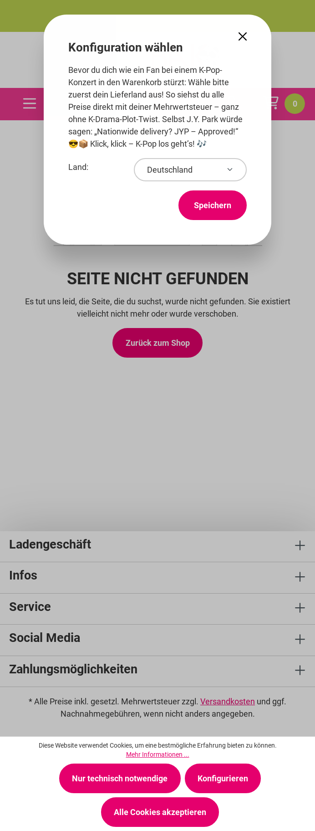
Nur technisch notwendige (120, 778)
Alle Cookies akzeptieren (160, 812)
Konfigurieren (223, 778)
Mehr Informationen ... (157, 754)
